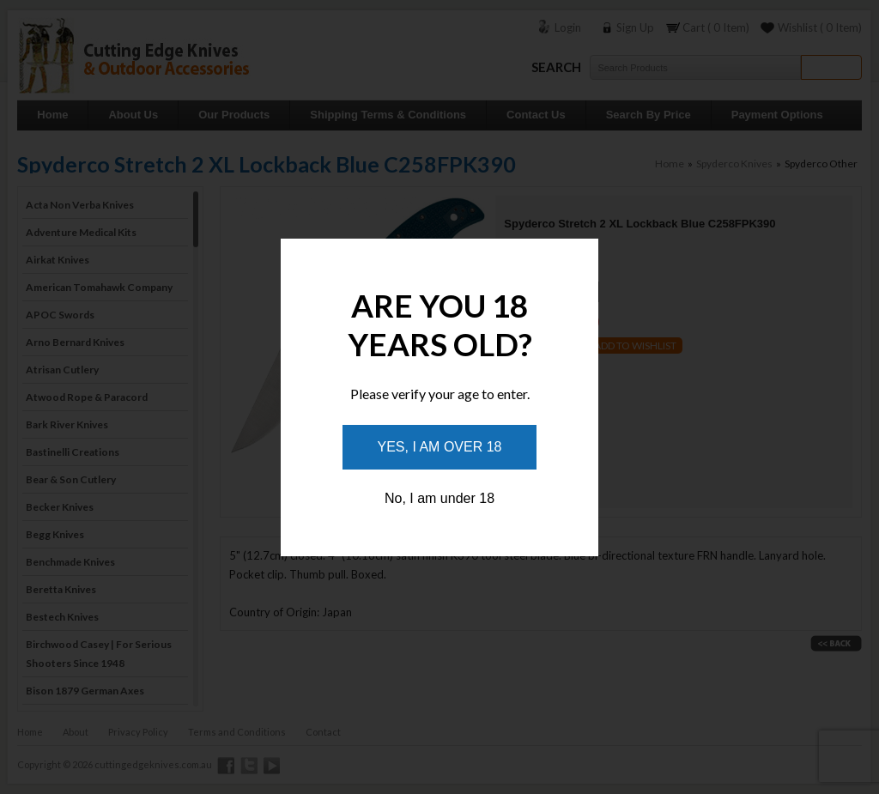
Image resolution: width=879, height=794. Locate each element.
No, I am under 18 (439, 498)
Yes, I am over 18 (440, 446)
